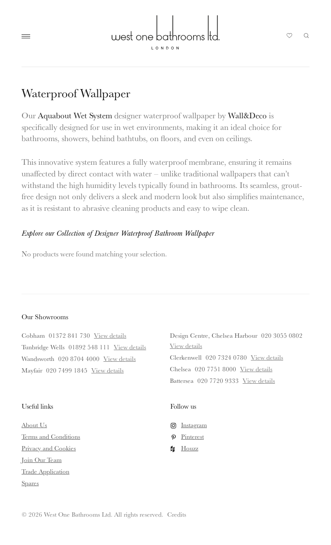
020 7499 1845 (66, 370)
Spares (30, 482)
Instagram (194, 424)
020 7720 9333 (218, 380)
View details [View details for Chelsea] (256, 368)
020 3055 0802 (282, 335)
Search (306, 36)
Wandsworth (38, 358)
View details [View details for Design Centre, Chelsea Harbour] (186, 345)
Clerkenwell (186, 357)
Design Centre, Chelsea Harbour (213, 335)
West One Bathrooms (165, 32)
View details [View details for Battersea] (259, 380)
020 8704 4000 (79, 358)
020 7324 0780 (226, 357)
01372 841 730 (69, 335)
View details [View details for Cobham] (110, 335)
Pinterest (192, 436)
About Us (34, 424)
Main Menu (28, 37)
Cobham (33, 335)
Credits (176, 514)
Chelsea (180, 368)
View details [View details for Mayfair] (107, 370)
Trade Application (45, 471)
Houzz (189, 448)
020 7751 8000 (215, 368)
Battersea (182, 380)
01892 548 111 (89, 346)
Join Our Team (42, 459)
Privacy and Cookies (49, 448)
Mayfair (32, 370)
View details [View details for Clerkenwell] (267, 357)
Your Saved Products (290, 38)
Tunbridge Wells (43, 346)
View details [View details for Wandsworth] (119, 358)
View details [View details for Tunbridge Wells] (130, 346)
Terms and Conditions (51, 436)
